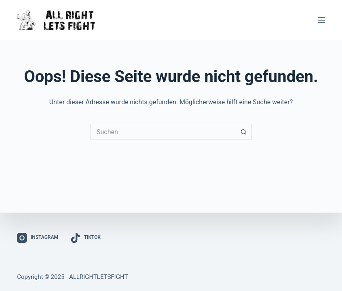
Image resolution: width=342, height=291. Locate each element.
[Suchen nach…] (163, 132)
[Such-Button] (244, 132)
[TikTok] (85, 238)
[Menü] (321, 20)
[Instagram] (37, 238)
